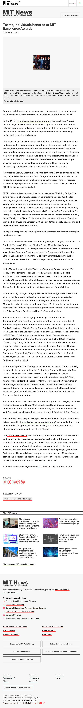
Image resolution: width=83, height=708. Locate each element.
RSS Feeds (47, 634)
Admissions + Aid (9, 678)
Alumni (5, 681)
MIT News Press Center (52, 627)
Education (7, 675)
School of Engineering (15, 605)
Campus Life (34, 678)
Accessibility (14, 703)
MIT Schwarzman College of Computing (22, 618)
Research (32, 675)
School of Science (13, 615)
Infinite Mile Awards (17, 435)
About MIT (33, 681)
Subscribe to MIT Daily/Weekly (22, 644)
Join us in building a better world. (18, 688)
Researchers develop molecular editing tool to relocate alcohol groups (69, 521)
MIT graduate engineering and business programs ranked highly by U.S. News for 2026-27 (28, 553)
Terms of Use (9, 630)
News (58, 678)
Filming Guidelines (11, 634)
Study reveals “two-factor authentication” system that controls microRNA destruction (29, 538)
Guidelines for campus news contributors (61, 652)
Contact (34, 700)
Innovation (60, 675)
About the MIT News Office (15, 627)
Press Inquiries (49, 630)
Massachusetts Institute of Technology (18, 695)
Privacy (6, 703)
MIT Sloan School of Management (20, 611)
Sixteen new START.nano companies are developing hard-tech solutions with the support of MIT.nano (29, 523)
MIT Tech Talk (45, 466)
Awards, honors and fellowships (17, 499)
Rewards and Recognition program (33, 121)
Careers (27, 700)
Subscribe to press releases (61, 644)
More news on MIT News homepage (18, 564)
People (20, 700)
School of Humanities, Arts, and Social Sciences (26, 608)
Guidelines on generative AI (22, 659)
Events (14, 700)
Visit (4, 700)
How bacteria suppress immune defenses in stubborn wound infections (69, 538)
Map (9, 700)
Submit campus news (21, 652)
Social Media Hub (27, 703)
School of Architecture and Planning (21, 601)
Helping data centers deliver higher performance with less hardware (68, 551)
